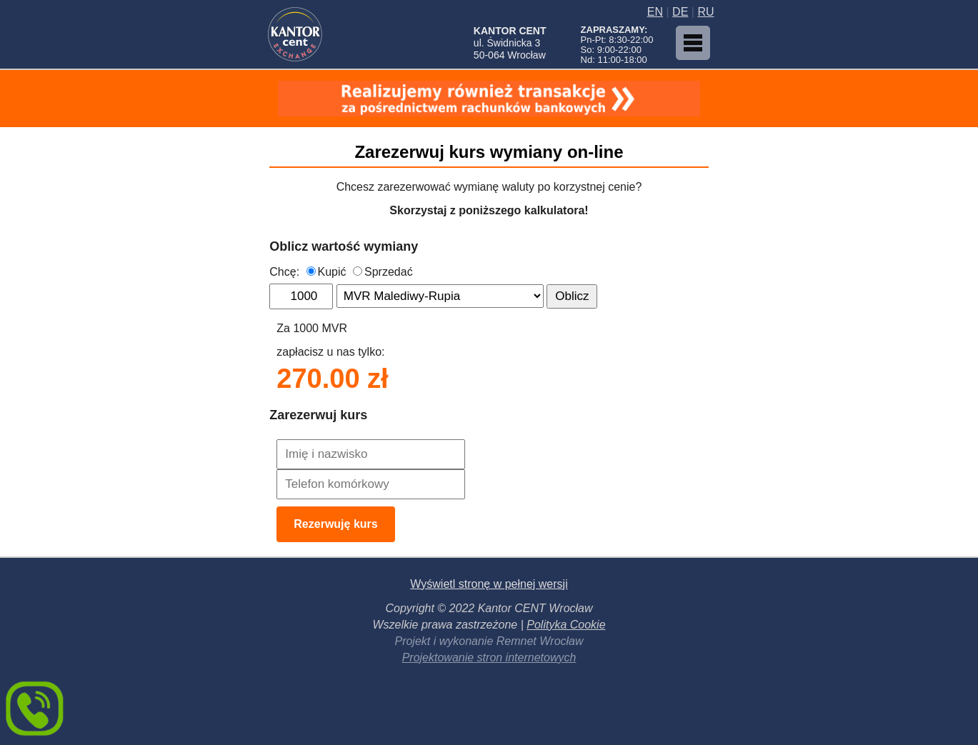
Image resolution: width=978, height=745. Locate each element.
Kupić (326, 272)
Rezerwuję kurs (335, 524)
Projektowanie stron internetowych (489, 657)
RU (705, 12)
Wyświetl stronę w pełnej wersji (488, 584)
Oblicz (572, 296)
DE (680, 12)
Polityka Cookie (566, 625)
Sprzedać (383, 272)
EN (655, 12)
